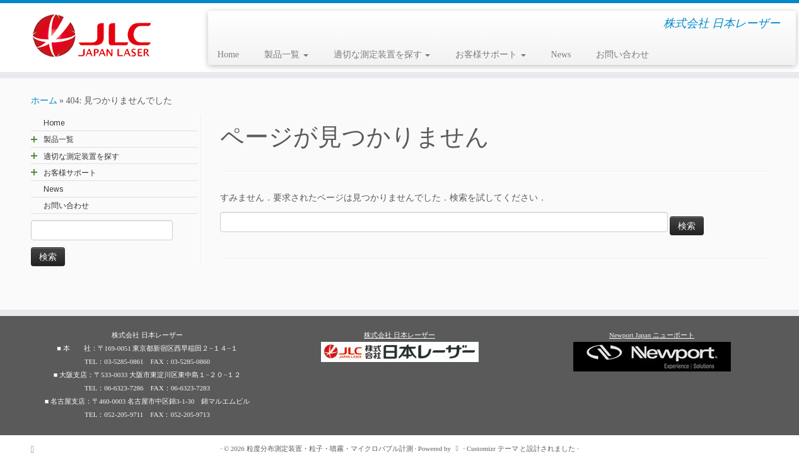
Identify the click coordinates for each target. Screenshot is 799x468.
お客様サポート (490, 54)
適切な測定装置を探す (382, 54)
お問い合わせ (622, 54)
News (561, 54)
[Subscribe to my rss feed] (37, 449)
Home (228, 54)
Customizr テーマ (492, 448)
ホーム (44, 100)
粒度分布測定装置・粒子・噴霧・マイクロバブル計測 (330, 448)
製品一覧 (286, 54)
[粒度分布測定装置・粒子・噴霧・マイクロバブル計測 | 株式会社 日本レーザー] (92, 35)
